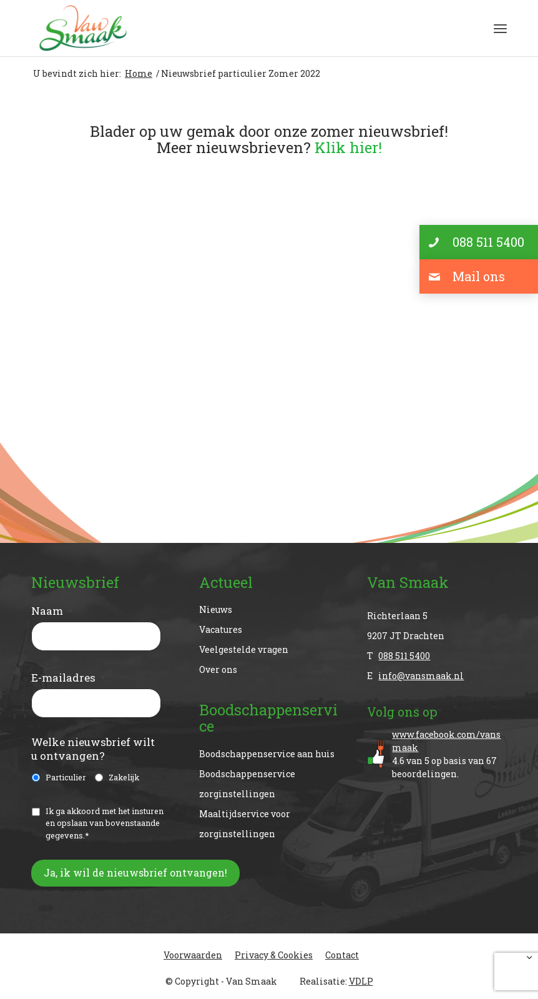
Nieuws (215, 609)
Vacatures (220, 629)
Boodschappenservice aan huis (267, 754)
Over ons (218, 669)
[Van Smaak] (83, 28)
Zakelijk (124, 777)
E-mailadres (68, 678)
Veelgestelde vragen (243, 649)
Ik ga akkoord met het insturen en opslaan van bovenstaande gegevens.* (105, 823)
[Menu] (500, 28)
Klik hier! (348, 147)
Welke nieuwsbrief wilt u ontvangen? (93, 749)
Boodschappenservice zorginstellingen (247, 784)
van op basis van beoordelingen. (449, 754)
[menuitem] (500, 28)
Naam (51, 611)
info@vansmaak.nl (421, 676)
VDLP (361, 981)
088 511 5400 (404, 656)
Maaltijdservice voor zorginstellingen (244, 824)
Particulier (66, 777)
